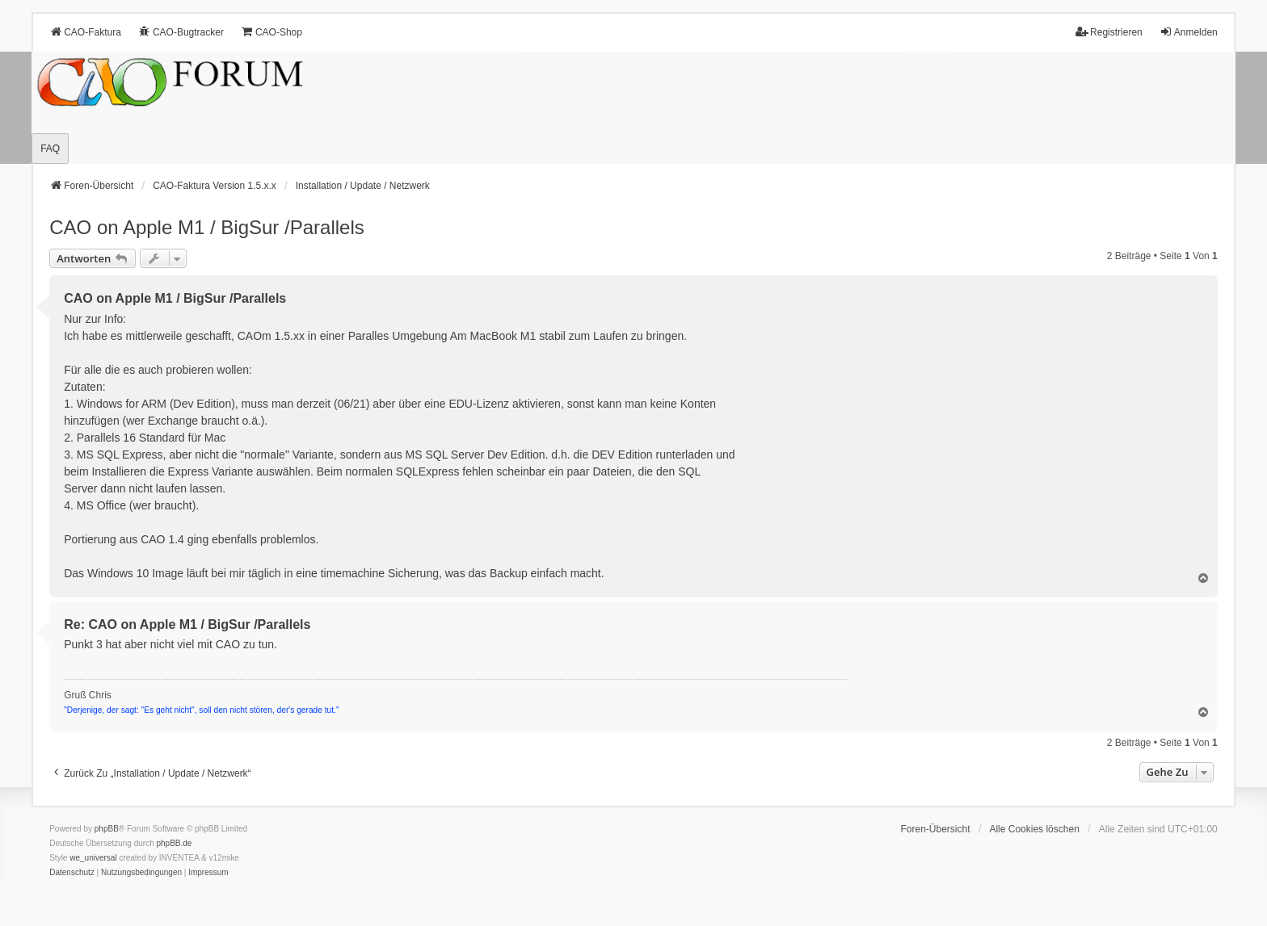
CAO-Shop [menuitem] (271, 32)
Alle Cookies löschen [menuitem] (1034, 829)
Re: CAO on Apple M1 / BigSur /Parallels (187, 624)
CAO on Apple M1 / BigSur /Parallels (206, 227)
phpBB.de (174, 843)
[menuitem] (72, 872)
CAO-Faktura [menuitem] (85, 32)
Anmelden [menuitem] (1189, 32)
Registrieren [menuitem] (1109, 32)
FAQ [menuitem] (50, 148)
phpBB (107, 828)
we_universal (92, 857)
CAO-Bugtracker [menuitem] (181, 32)
